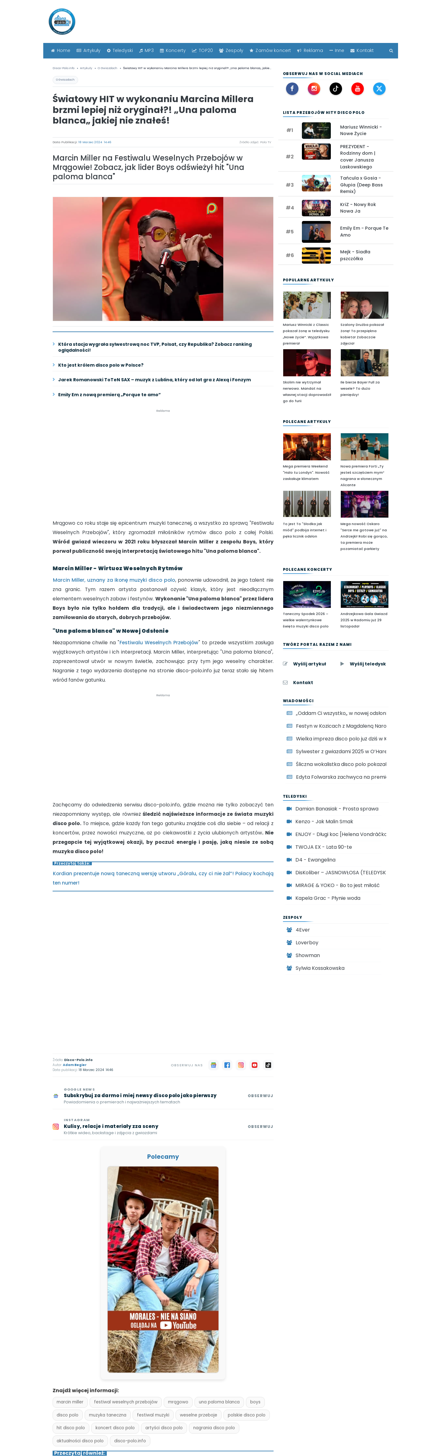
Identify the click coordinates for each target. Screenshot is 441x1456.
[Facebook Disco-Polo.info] (292, 88)
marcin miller (70, 1402)
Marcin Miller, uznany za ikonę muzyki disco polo (114, 580)
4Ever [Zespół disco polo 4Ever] (303, 929)
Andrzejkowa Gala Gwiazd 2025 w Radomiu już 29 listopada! (363, 620)
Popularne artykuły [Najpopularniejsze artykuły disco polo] (308, 280)
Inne (337, 50)
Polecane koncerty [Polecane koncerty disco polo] (307, 569)
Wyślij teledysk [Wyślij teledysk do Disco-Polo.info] (368, 664)
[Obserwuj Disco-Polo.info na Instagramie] (163, 1127)
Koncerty (173, 50)
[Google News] (213, 1065)
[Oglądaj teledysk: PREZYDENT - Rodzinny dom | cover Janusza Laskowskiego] (316, 151)
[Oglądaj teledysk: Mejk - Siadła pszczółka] (316, 255)
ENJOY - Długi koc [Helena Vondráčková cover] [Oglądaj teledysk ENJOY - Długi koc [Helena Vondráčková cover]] (353, 834)
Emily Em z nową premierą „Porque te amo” (109, 395)
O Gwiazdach (65, 80)
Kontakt (362, 50)
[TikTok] (268, 1065)
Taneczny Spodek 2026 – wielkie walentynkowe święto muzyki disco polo (306, 620)
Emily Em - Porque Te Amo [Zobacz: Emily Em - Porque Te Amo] (364, 231)
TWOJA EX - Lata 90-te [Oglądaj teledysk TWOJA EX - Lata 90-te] (323, 847)
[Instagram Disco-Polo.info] (314, 88)
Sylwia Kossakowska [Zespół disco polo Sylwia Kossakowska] (320, 968)
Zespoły (231, 50)
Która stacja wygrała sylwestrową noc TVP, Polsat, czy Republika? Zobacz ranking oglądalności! (155, 347)
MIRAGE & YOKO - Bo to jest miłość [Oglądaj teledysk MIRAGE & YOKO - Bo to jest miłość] (337, 885)
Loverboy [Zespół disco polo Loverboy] (307, 942)
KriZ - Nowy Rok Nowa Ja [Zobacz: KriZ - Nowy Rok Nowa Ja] (358, 207)
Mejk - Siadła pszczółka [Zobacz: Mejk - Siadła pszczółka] (355, 255)
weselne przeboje (198, 1415)
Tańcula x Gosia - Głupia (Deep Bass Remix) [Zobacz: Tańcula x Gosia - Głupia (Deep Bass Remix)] (361, 185)
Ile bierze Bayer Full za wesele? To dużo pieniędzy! (360, 388)
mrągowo (178, 1402)
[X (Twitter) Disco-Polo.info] (379, 88)
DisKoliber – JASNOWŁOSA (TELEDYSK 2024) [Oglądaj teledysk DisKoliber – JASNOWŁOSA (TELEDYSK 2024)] (348, 872)
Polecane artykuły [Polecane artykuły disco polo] (307, 421)
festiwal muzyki (153, 1415)
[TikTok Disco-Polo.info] (336, 88)
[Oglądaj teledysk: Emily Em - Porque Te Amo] (316, 232)
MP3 (146, 50)
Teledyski (120, 50)
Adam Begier (75, 1065)
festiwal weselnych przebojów (125, 1402)
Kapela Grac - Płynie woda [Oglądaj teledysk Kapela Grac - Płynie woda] (327, 898)
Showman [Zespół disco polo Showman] (308, 955)
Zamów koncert (270, 50)
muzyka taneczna (107, 1415)
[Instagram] (241, 1065)
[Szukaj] (389, 50)
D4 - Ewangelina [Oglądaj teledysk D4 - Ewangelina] (315, 859)
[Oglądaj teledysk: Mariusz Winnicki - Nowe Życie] (316, 130)
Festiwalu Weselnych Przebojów (159, 642)
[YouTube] (254, 1065)
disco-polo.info (130, 1441)
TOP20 (202, 50)
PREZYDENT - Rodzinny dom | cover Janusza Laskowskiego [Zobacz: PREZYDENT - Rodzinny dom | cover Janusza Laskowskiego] (357, 156)
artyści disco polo (164, 1428)
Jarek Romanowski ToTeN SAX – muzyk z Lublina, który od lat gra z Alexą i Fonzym (154, 380)
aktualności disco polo (80, 1441)
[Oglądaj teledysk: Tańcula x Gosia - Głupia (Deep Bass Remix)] (316, 183)
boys (255, 1402)
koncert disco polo (115, 1428)
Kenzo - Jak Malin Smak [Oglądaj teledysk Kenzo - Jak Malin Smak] (324, 821)
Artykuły (89, 50)
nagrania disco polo (214, 1428)
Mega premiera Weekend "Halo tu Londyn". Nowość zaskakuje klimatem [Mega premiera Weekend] (306, 472)
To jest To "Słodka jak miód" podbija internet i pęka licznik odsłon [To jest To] (304, 530)
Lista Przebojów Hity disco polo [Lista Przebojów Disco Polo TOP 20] (324, 112)
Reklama (310, 50)
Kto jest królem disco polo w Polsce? (100, 365)
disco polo (67, 1415)
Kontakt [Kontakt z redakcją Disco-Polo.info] (303, 682)
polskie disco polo (246, 1415)
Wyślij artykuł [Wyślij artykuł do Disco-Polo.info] (309, 664)
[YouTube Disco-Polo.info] (357, 88)
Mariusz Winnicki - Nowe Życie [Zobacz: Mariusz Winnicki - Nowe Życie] (361, 130)
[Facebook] (227, 1065)
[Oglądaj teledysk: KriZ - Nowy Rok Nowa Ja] (316, 208)
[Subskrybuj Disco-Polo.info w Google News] (163, 1096)
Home (61, 50)
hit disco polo (71, 1428)
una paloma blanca (219, 1402)
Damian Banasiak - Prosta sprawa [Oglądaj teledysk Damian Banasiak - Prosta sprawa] (336, 808)
